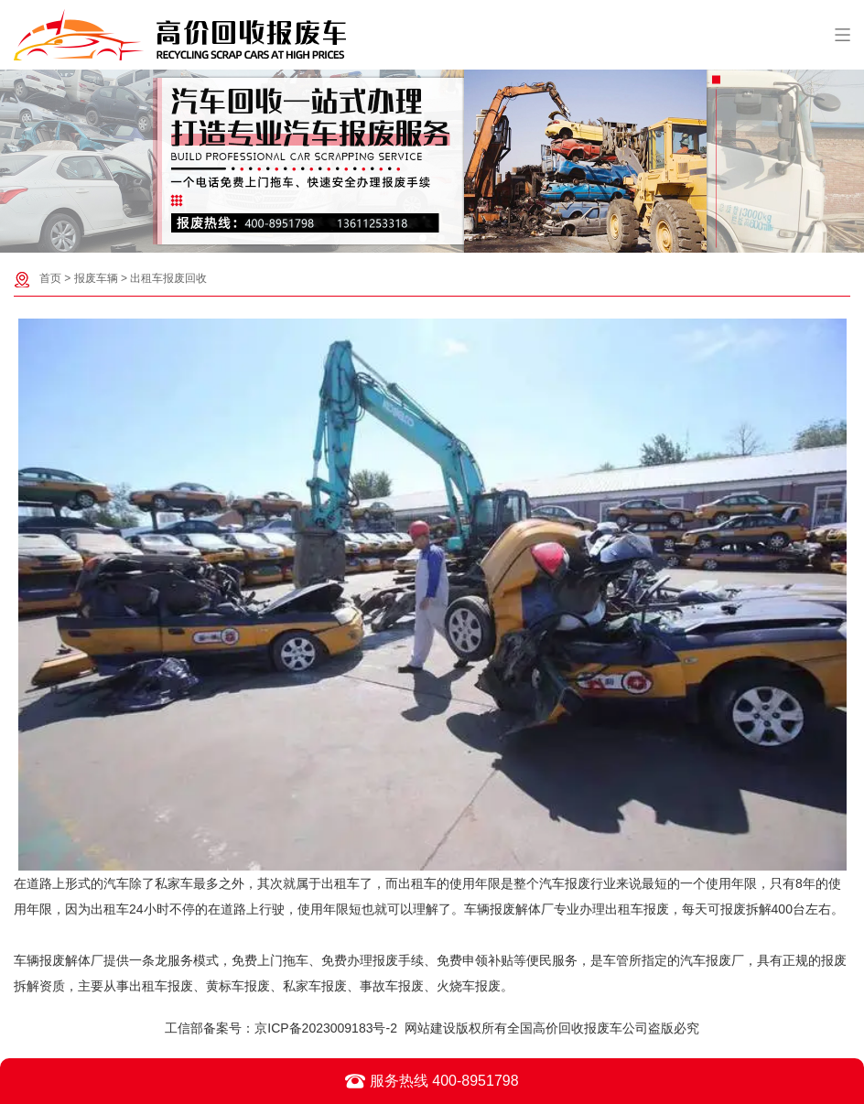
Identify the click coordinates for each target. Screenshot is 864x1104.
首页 (50, 278)
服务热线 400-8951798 (431, 1081)
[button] (423, 238)
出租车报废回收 (168, 278)
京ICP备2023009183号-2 (325, 1028)
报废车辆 (96, 278)
